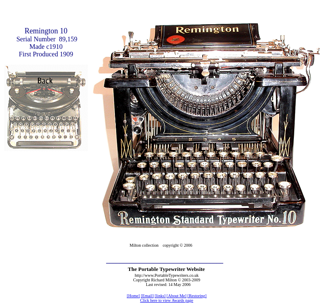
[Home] (133, 295)
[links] (160, 295)
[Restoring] (197, 295)
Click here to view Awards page (166, 300)
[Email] (147, 295)
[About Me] (177, 295)
